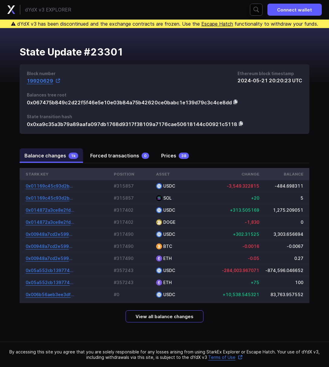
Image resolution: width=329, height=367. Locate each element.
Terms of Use (225, 357)
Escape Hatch (217, 24)
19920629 (43, 80)
